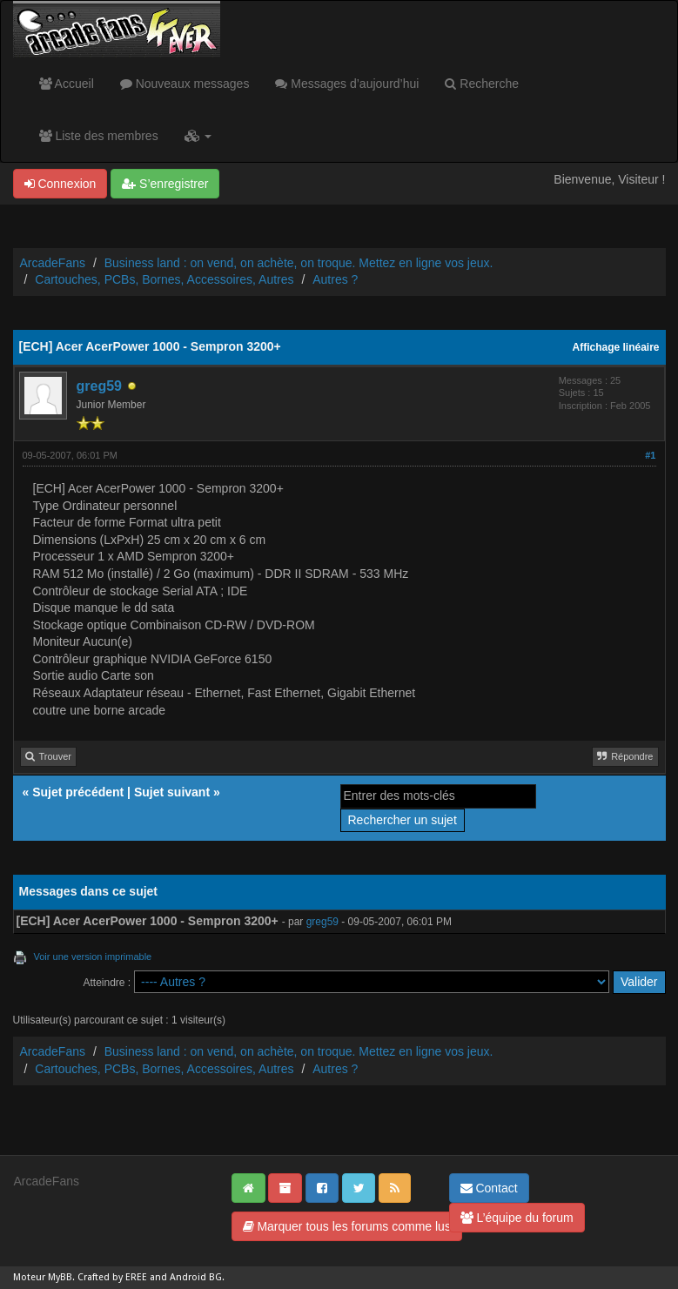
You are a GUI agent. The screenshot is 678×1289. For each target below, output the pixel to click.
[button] (198, 136)
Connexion (60, 184)
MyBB (60, 1277)
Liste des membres (98, 136)
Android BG (196, 1277)
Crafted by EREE (112, 1277)
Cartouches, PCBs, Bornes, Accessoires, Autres (164, 279)
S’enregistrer (165, 184)
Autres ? (335, 279)
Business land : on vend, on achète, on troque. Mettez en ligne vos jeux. (298, 263)
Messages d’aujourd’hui (347, 84)
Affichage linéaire (616, 347)
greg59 (99, 386)
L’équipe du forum (517, 1218)
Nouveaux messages (185, 84)
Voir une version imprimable (93, 956)
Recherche (482, 84)
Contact (489, 1188)
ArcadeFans (52, 263)
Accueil (66, 84)
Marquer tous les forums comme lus (347, 1226)
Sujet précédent (78, 792)
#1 (650, 455)
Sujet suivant (172, 792)
